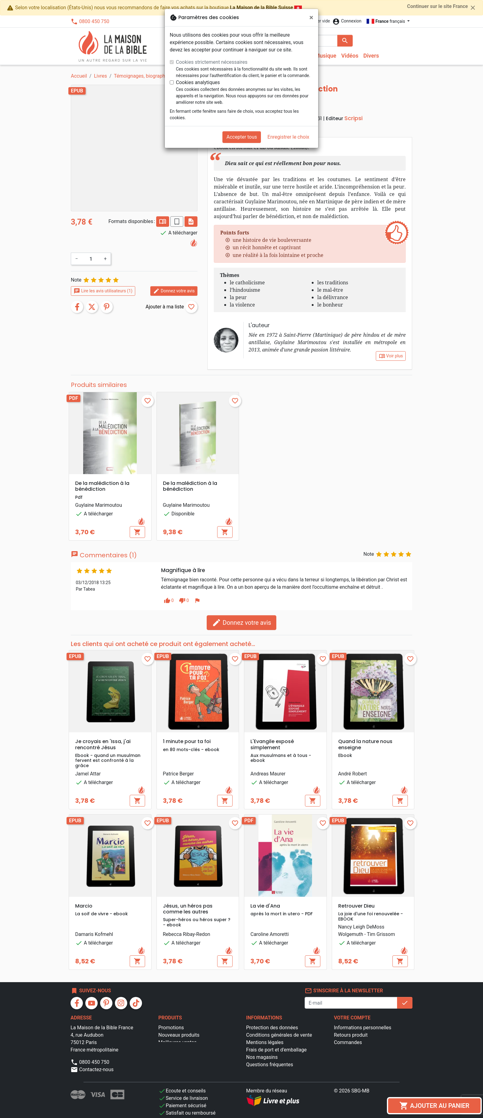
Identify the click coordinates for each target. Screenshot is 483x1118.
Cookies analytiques (198, 82)
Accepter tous (241, 137)
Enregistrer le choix (288, 137)
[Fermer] (311, 17)
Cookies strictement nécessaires (211, 62)
